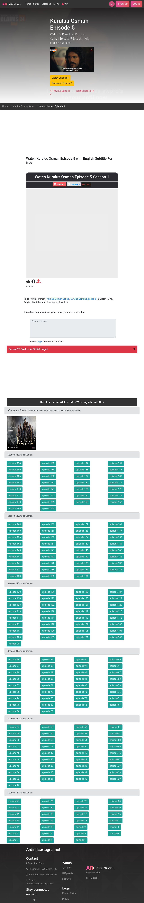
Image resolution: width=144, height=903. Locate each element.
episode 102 (48, 637)
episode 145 (116, 550)
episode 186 (14, 476)
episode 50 (81, 746)
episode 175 (116, 489)
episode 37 (115, 766)
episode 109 (82, 624)
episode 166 (14, 508)
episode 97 (47, 659)
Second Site (92, 878)
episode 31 (47, 779)
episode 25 (81, 801)
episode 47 (47, 753)
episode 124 (116, 598)
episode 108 (116, 624)
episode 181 (48, 482)
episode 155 (48, 537)
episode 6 (47, 833)
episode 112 (116, 617)
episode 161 (116, 524)
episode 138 (116, 563)
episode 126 (14, 598)
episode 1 (81, 840)
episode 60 (13, 733)
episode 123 (14, 605)
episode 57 (115, 733)
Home (28, 3)
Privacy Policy (69, 893)
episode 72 (81, 698)
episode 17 (81, 814)
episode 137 (14, 569)
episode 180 (82, 482)
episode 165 (48, 508)
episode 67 (115, 704)
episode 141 (14, 563)
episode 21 (81, 807)
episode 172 (82, 495)
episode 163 (48, 524)
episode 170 (14, 502)
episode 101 (82, 637)
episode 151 (48, 543)
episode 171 (116, 495)
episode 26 (47, 801)
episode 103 (14, 637)
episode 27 (13, 801)
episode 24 (115, 801)
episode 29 (115, 779)
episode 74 (13, 698)
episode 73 (47, 698)
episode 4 (114, 833)
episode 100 (116, 637)
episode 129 (48, 592)
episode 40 (13, 766)
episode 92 (81, 666)
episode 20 (115, 807)
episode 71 (115, 698)
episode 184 (82, 476)
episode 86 (13, 679)
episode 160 (14, 530)
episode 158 (82, 530)
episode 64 (13, 727)
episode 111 (14, 624)
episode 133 (14, 576)
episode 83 (115, 679)
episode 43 (47, 759)
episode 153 (116, 537)
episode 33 (115, 772)
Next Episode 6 (83, 91)
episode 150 (82, 543)
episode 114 (48, 617)
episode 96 (81, 659)
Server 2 (73, 184)
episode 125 (48, 598)
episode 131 (82, 576)
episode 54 (81, 740)
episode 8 (114, 827)
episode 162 (82, 524)
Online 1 (59, 184)
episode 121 (82, 605)
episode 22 (47, 807)
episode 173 (48, 495)
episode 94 (13, 666)
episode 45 (115, 753)
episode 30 (81, 779)
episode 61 (115, 727)
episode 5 (81, 833)
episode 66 (13, 711)
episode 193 (48, 463)
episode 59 (47, 733)
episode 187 (116, 469)
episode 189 (48, 469)
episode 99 (13, 643)
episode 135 (82, 569)
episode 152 (14, 543)
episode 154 (82, 537)
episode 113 (82, 617)
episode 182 (14, 482)
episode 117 (82, 611)
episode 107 (14, 630)
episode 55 (47, 740)
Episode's (46, 4)
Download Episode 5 (62, 83)
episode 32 (13, 779)
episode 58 (81, 733)
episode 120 (116, 605)
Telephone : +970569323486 (41, 869)
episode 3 (13, 840)
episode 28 (13, 785)
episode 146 (82, 550)
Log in (40, 341)
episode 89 (47, 672)
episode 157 (116, 530)
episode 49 (115, 746)
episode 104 (116, 630)
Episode (67, 873)
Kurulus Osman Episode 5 (83, 299)
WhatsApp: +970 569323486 (41, 874)
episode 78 (13, 692)
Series (36, 4)
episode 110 (48, 624)
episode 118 (48, 611)
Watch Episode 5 (60, 77)
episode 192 (82, 463)
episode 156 (14, 537)
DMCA (65, 899)
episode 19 (13, 814)
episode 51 (47, 746)
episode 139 (82, 563)
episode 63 (47, 727)
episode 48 (13, 753)
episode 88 (81, 672)
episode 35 (47, 772)
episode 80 (81, 685)
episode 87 (115, 672)
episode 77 (47, 692)
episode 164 (14, 524)
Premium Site (93, 872)
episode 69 (47, 704)
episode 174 (14, 495)
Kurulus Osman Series (24, 106)
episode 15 (13, 820)
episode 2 (47, 840)
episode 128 (82, 592)
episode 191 (116, 463)
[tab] (72, 349)
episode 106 (48, 630)
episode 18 (47, 814)
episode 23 (13, 807)
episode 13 (81, 820)
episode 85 (47, 679)
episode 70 (13, 704)
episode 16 (115, 814)
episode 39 (47, 766)
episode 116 (116, 611)
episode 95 (115, 659)
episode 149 (116, 543)
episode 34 (81, 772)
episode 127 (116, 592)
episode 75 (115, 692)
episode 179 (116, 482)
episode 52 (13, 746)
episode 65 (47, 711)
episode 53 (115, 740)
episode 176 (82, 489)
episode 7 (13, 833)
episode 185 (48, 476)
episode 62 (81, 727)
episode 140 (48, 563)
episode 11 (13, 827)
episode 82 (13, 685)
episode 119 (14, 611)
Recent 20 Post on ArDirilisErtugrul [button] (72, 349)
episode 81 (47, 685)
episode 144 (14, 556)
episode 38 (81, 766)
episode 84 (81, 679)
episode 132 (48, 576)
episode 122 (48, 605)
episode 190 (14, 469)
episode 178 (14, 489)
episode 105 (82, 630)
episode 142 (82, 556)
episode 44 (13, 759)
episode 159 (48, 530)
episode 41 (115, 759)
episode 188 (82, 469)
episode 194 (14, 463)
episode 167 (116, 502)
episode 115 (14, 617)
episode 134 (116, 569)
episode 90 (13, 672)
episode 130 (14, 592)
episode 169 (48, 502)
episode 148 (14, 550)
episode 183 (116, 476)
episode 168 (82, 502)
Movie (56, 4)
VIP (65, 4)
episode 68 (81, 704)
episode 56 (13, 740)
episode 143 (48, 556)
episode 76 (81, 692)
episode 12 (115, 820)
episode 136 (48, 569)
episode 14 (47, 820)
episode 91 (115, 666)
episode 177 (48, 489)
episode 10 (47, 827)
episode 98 (13, 659)
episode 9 (81, 827)
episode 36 (13, 772)
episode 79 (115, 685)
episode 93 (47, 666)
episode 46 (81, 753)
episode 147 (48, 550)
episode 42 (81, 759)
